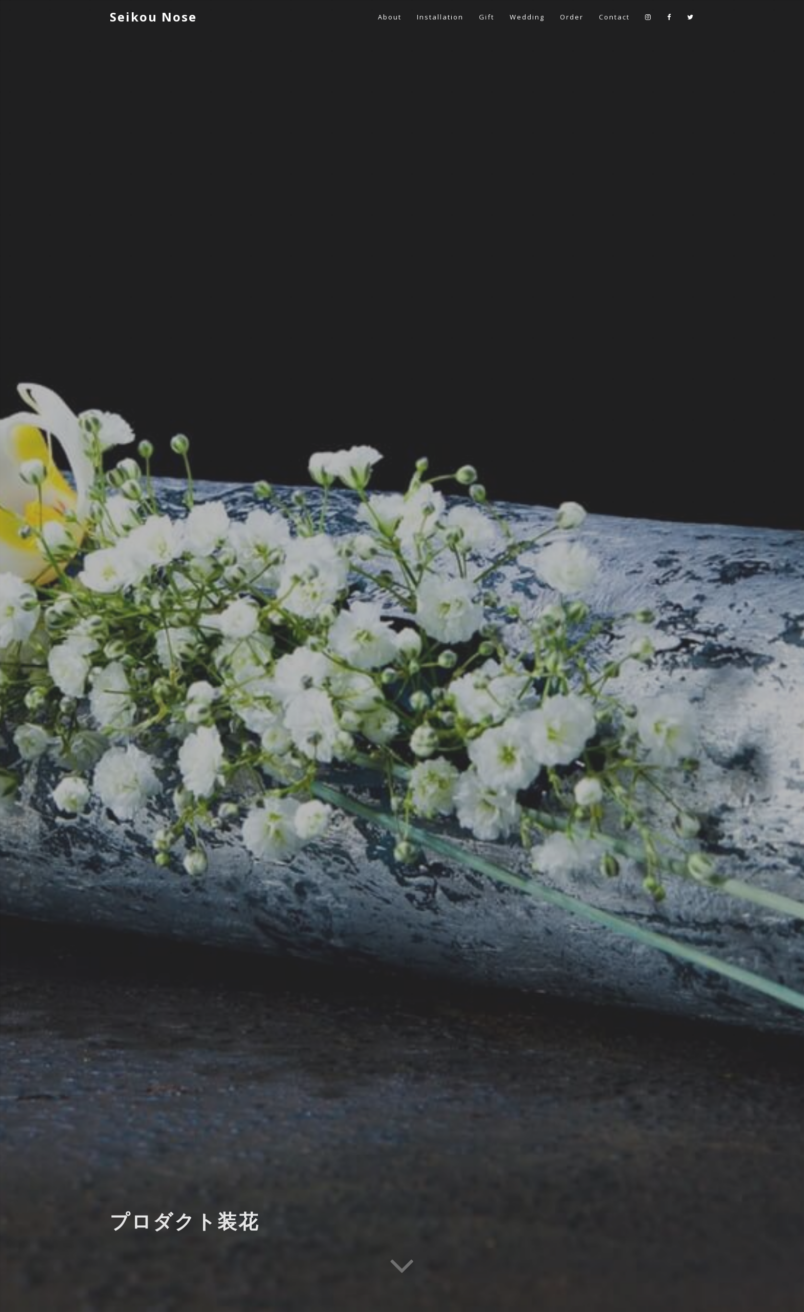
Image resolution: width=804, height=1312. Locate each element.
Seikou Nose (153, 16)
